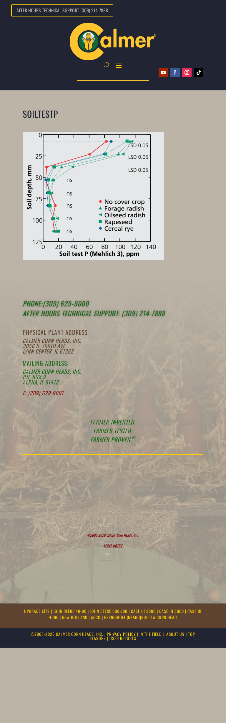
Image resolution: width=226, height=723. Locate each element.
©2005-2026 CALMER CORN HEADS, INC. (67, 634)
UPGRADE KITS (37, 611)
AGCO (96, 617)
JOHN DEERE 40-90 (70, 611)
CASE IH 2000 (144, 611)
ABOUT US (175, 634)
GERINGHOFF (115, 617)
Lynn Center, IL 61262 (48, 351)
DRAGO (134, 617)
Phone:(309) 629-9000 (56, 304)
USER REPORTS (122, 638)
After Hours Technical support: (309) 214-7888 (94, 313)
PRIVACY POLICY (121, 634)
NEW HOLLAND (75, 617)
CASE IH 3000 (172, 611)
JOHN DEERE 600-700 (109, 611)
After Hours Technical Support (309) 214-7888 (62, 10)
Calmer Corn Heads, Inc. (52, 340)
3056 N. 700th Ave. (44, 346)
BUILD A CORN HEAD (159, 617)
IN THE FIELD (150, 634)
